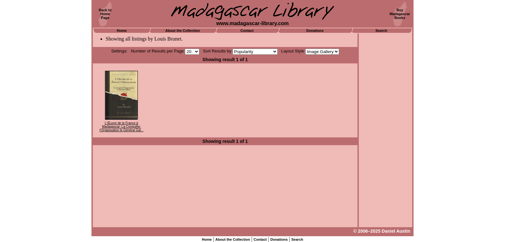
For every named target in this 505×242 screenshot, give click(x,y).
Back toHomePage (105, 14)
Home (122, 31)
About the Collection (182, 31)
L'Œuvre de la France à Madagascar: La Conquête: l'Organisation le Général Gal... (121, 126)
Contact (247, 31)
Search (381, 31)
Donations (315, 31)
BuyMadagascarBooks (400, 14)
